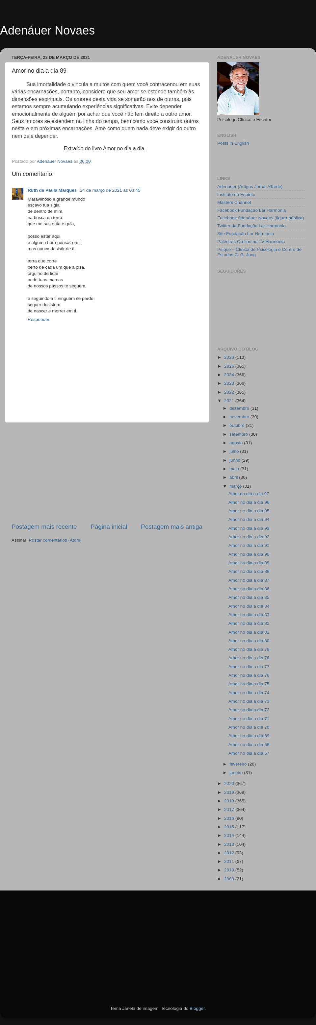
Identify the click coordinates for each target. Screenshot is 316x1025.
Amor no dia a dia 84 (249, 606)
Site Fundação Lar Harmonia (245, 233)
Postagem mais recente (44, 526)
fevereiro (238, 764)
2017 (229, 809)
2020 (229, 783)
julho (234, 451)
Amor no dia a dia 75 (249, 683)
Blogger (197, 1008)
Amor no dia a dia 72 (249, 709)
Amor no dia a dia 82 (249, 623)
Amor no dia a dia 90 (249, 554)
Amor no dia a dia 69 (249, 735)
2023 (229, 383)
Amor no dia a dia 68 (249, 744)
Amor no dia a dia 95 (249, 510)
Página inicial (109, 526)
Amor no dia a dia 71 (249, 718)
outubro (237, 425)
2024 (229, 374)
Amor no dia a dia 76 (249, 675)
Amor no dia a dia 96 (249, 502)
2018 (229, 800)
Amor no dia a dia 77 (249, 666)
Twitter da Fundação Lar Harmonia (251, 225)
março (236, 486)
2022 (229, 392)
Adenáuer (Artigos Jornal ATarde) (250, 186)
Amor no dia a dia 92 (249, 536)
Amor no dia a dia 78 (249, 657)
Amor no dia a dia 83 (249, 614)
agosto (236, 442)
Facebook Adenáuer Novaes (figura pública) (260, 217)
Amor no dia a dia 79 (249, 649)
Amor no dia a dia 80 (249, 640)
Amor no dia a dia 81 (249, 632)
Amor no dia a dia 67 (249, 753)
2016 (229, 818)
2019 (229, 792)
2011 (229, 861)
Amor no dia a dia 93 (249, 528)
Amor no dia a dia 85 (249, 597)
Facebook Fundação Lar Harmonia (251, 210)
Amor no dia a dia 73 (249, 701)
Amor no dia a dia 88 (249, 571)
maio (234, 468)
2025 (229, 366)
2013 (229, 844)
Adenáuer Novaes (47, 30)
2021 (229, 400)
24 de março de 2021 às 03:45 (110, 190)
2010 (229, 869)
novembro (239, 416)
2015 (229, 826)
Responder (38, 319)
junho (235, 460)
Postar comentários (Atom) (55, 540)
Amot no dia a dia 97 (248, 493)
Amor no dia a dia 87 (249, 580)
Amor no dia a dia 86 (249, 588)
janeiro (236, 772)
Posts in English (233, 143)
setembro (239, 434)
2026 (229, 357)
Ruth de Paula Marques (53, 190)
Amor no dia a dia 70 (249, 727)
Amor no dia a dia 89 (249, 562)
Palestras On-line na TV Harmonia (251, 241)
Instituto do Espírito (236, 194)
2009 (229, 878)
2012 (229, 852)
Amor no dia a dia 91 (249, 545)
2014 (229, 835)
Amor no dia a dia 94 (249, 519)
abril (234, 477)
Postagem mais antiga (171, 526)
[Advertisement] (107, 472)
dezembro (239, 408)
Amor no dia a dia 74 (249, 692)
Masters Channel (234, 202)
